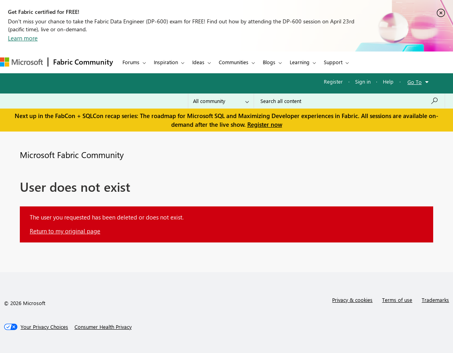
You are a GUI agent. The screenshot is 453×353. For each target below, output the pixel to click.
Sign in (363, 81)
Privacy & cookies (352, 299)
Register (333, 81)
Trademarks (435, 299)
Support (333, 62)
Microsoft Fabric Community (72, 154)
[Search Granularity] (221, 101)
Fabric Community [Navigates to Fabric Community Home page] (83, 62)
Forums (131, 62)
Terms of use (397, 299)
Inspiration (166, 62)
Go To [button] (414, 81)
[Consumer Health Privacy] (103, 327)
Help (388, 81)
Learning (300, 62)
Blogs (269, 62)
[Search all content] (349, 101)
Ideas (198, 62)
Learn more (23, 38)
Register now (264, 124)
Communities (233, 62)
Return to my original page (65, 231)
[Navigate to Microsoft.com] (21, 62)
